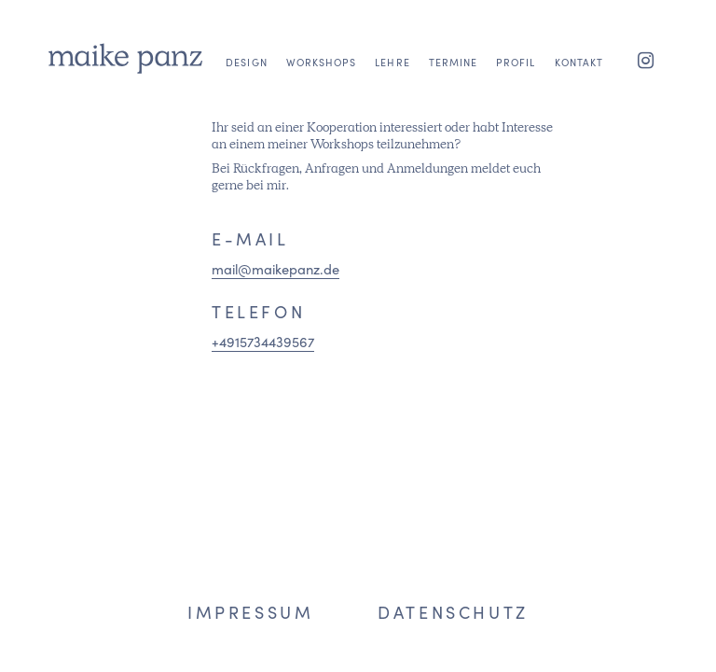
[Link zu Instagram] (646, 59)
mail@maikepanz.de (275, 268)
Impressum (250, 611)
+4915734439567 (263, 341)
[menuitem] (246, 104)
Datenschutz (453, 611)
